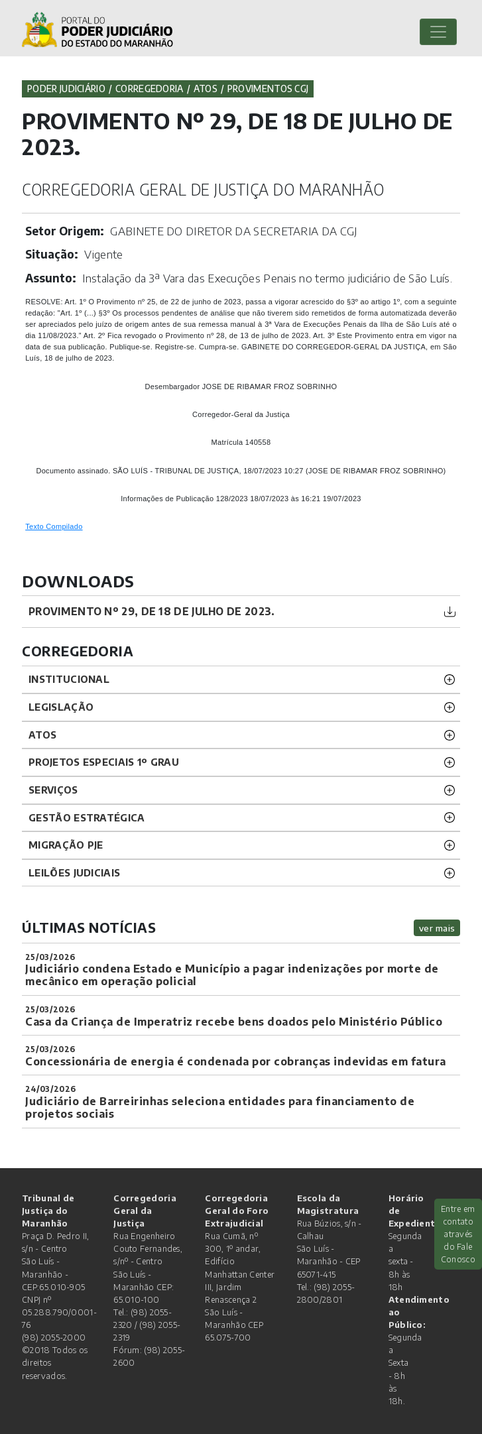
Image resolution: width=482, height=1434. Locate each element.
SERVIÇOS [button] (53, 790)
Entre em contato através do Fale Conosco (458, 1234)
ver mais (437, 927)
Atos (205, 88)
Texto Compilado (53, 526)
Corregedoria (149, 88)
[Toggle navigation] (438, 32)
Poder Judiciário (66, 88)
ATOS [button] (42, 735)
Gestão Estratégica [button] (87, 817)
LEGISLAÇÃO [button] (61, 707)
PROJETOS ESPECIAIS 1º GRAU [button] (104, 762)
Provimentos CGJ (268, 88)
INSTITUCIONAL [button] (69, 679)
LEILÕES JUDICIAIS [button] (74, 872)
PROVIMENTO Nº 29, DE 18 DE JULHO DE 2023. (151, 611)
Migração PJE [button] (66, 845)
